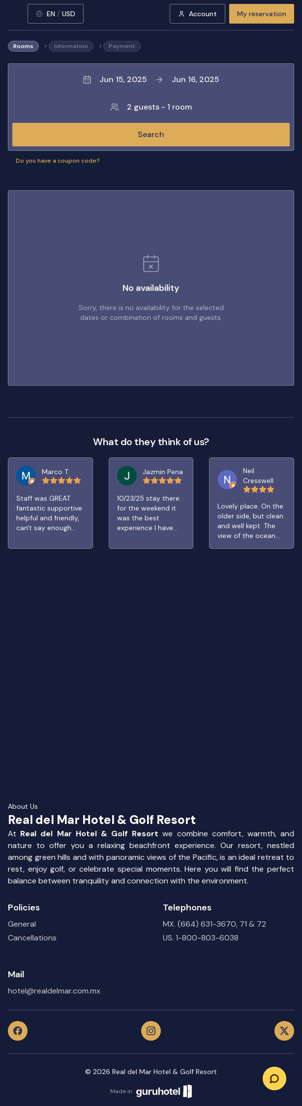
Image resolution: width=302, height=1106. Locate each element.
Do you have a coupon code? (58, 161)
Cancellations (32, 938)
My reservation (261, 13)
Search (151, 134)
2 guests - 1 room (151, 107)
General (22, 924)
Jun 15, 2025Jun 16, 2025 (151, 79)
